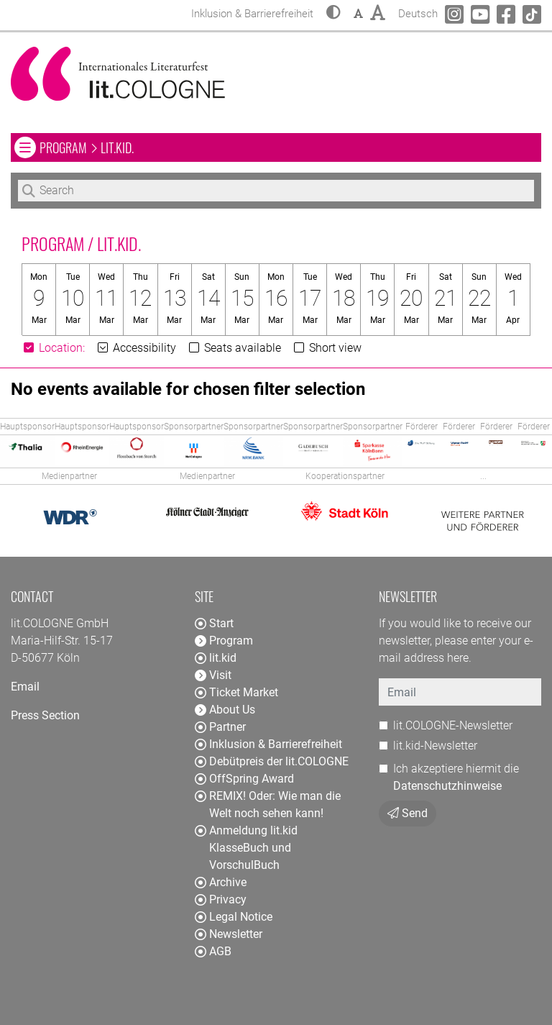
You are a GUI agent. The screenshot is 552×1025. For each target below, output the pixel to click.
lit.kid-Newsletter (435, 745)
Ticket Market (236, 692)
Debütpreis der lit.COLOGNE (272, 761)
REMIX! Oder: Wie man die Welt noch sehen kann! (268, 804)
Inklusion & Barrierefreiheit (268, 744)
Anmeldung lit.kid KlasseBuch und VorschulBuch (246, 848)
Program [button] (224, 640)
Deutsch (418, 12)
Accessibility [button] (136, 348)
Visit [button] (213, 675)
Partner (220, 727)
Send (407, 813)
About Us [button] (225, 709)
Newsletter (228, 934)
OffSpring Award (244, 778)
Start (214, 623)
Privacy (221, 899)
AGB (213, 951)
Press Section (45, 715)
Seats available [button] (234, 348)
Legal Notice (233, 917)
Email (25, 686)
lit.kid (215, 658)
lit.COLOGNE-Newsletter (452, 725)
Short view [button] (327, 348)
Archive (221, 882)
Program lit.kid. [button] (157, 147)
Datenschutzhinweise (447, 786)
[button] (333, 14)
